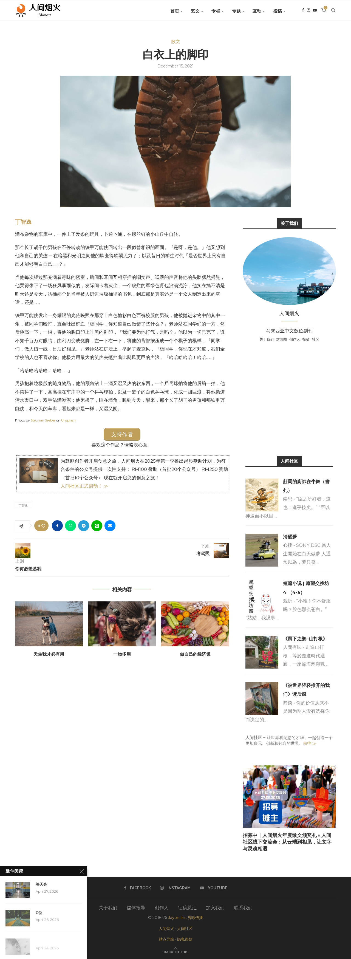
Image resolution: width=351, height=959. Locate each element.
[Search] (333, 11)
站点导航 (166, 939)
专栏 (215, 11)
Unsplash (68, 420)
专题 (236, 11)
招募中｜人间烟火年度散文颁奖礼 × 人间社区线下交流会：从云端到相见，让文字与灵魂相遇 (287, 841)
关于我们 (266, 339)
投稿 (277, 11)
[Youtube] (315, 11)
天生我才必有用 (48, 653)
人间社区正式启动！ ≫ (84, 485)
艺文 (195, 11)
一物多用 (122, 653)
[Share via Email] (109, 525)
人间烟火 (166, 928)
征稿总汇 (187, 907)
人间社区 (185, 928)
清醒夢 (290, 536)
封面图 (281, 339)
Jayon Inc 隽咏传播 (185, 917)
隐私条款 (185, 939)
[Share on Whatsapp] (70, 525)
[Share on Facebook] (57, 525)
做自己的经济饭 (195, 653)
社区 (315, 339)
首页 (174, 11)
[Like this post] (43, 525)
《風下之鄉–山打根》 (305, 638)
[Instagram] (308, 11)
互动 (257, 11)
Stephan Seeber (43, 420)
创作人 (294, 339)
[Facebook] (303, 11)
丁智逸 (23, 222)
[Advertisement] (289, 398)
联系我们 (243, 907)
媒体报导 (136, 907)
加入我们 (215, 907)
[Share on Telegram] (83, 525)
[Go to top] (175, 951)
